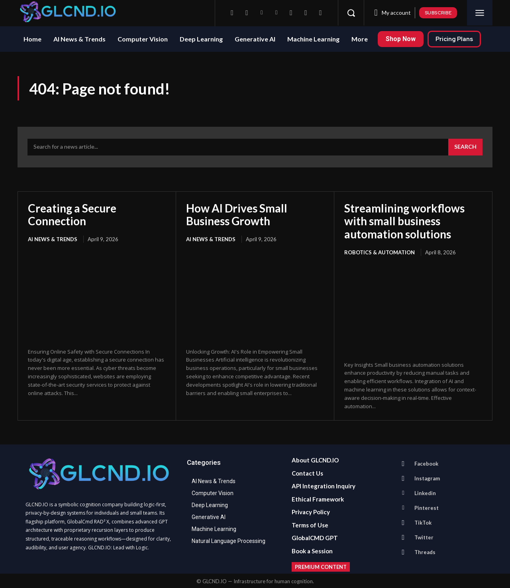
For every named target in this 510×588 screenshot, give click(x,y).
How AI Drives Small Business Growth (237, 214)
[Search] (465, 147)
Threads (424, 551)
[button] (351, 13)
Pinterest (426, 506)
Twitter (424, 536)
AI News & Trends (52, 239)
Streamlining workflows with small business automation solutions (404, 220)
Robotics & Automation (379, 251)
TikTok (423, 521)
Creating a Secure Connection (73, 214)
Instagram (427, 477)
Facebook (426, 462)
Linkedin (425, 492)
